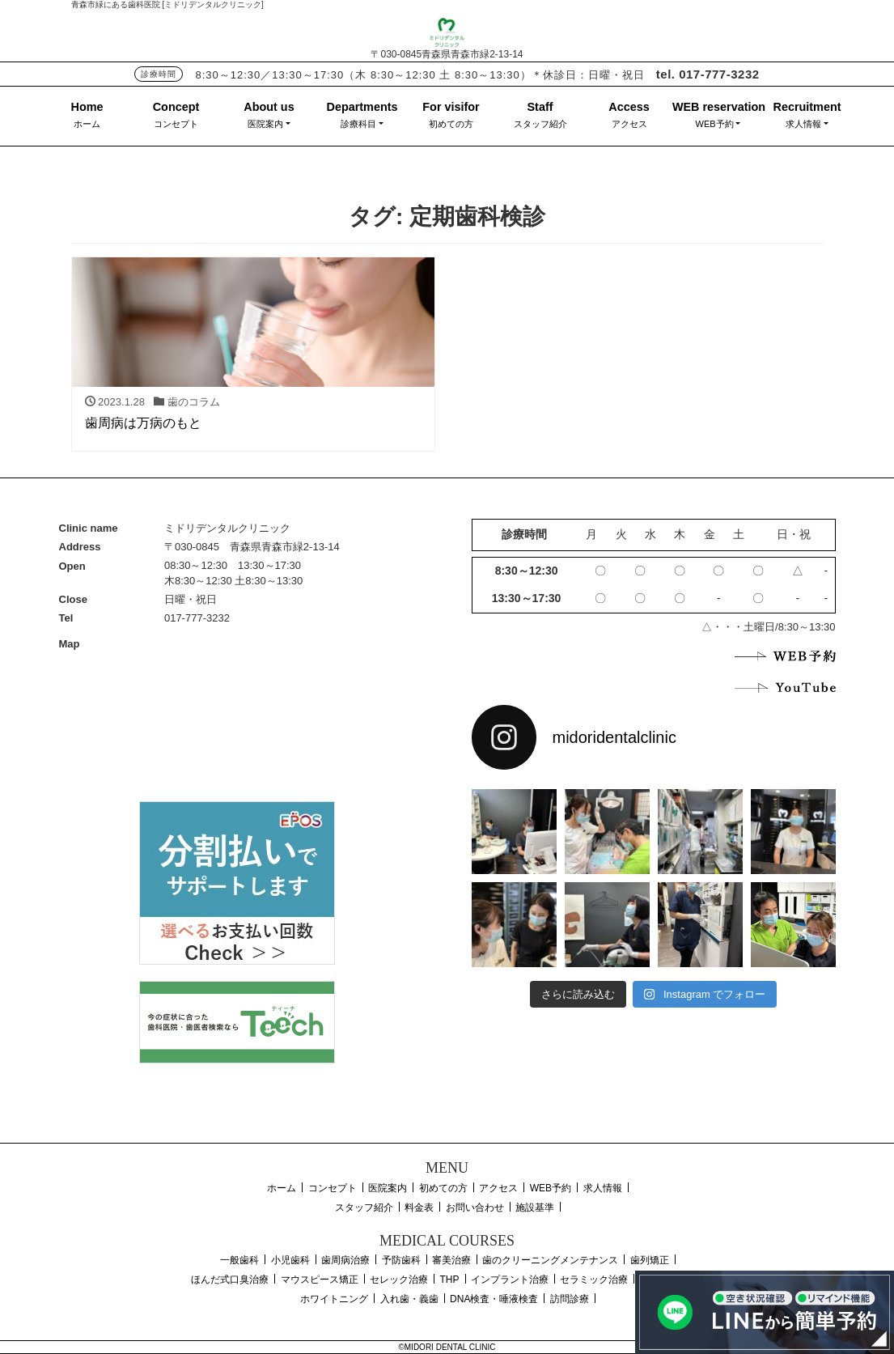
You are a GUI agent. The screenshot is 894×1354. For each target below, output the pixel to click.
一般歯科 (239, 1260)
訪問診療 (569, 1299)
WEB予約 (715, 124)
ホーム (87, 124)
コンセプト (176, 124)
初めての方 (451, 124)
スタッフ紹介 (540, 124)
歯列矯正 (649, 1260)
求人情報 (803, 124)
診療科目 (358, 124)
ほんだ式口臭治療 (230, 1279)
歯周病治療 (345, 1260)
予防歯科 (401, 1260)
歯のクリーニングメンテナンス (550, 1260)
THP (450, 1279)
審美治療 (451, 1260)
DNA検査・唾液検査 (494, 1299)
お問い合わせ (475, 1207)
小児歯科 (290, 1260)
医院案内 (265, 124)
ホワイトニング (334, 1299)
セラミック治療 (594, 1279)
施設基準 (534, 1207)
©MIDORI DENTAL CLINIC (446, 1347)
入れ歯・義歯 (409, 1299)
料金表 (419, 1207)
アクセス (629, 124)
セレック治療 (399, 1279)
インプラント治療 (510, 1279)
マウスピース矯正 (319, 1279)
